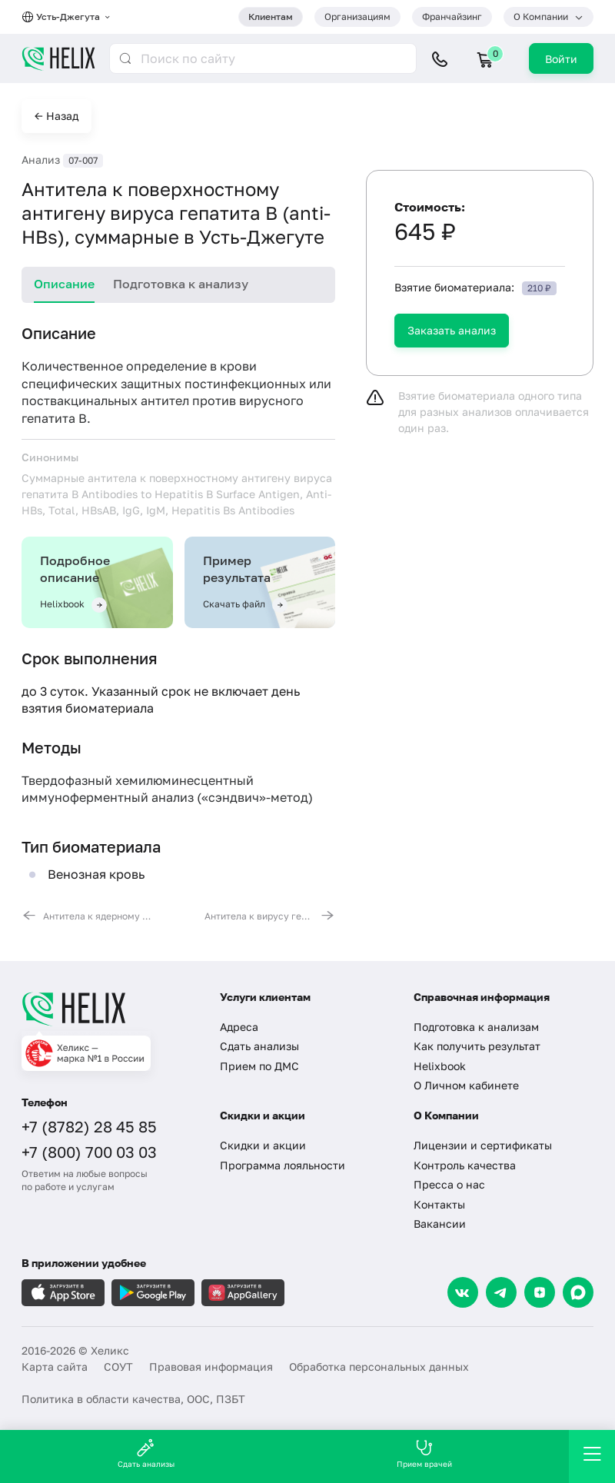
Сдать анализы (259, 1045)
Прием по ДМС (259, 1065)
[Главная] (109, 1008)
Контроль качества (465, 1165)
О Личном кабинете (466, 1085)
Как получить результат (477, 1045)
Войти (561, 58)
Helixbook (440, 1065)
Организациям (357, 16)
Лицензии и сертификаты (483, 1145)
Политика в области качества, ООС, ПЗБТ (133, 1398)
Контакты (439, 1204)
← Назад (56, 115)
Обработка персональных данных (379, 1366)
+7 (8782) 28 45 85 (89, 1126)
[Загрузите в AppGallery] (242, 1292)
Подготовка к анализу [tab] (180, 283)
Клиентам (270, 16)
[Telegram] (501, 1292)
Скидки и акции (263, 1145)
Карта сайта (55, 1366)
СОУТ (118, 1366)
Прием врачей (424, 1453)
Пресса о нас (449, 1184)
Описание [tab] (64, 283)
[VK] (462, 1292)
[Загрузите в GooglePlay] (152, 1292)
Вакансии (440, 1223)
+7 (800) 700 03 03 (89, 1151)
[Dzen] (539, 1292)
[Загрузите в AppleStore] (63, 1292)
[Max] (578, 1292)
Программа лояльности (282, 1165)
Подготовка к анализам (476, 1026)
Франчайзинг (452, 16)
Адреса (239, 1026)
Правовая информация (211, 1366)
